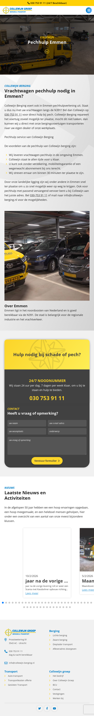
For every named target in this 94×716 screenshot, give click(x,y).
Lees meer (31, 595)
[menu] (89, 10)
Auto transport (15, 675)
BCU (54, 684)
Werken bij (58, 698)
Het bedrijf (58, 675)
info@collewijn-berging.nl (22, 662)
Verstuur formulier (45, 460)
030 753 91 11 (47, 3)
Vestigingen (58, 693)
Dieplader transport (62, 644)
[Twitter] (40, 708)
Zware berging (59, 639)
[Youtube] (54, 708)
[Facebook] (47, 708)
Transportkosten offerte (19, 680)
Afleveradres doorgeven (64, 648)
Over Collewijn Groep (63, 680)
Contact (56, 689)
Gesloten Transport (17, 684)
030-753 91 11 (13, 114)
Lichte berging (59, 635)
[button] (3, 603)
